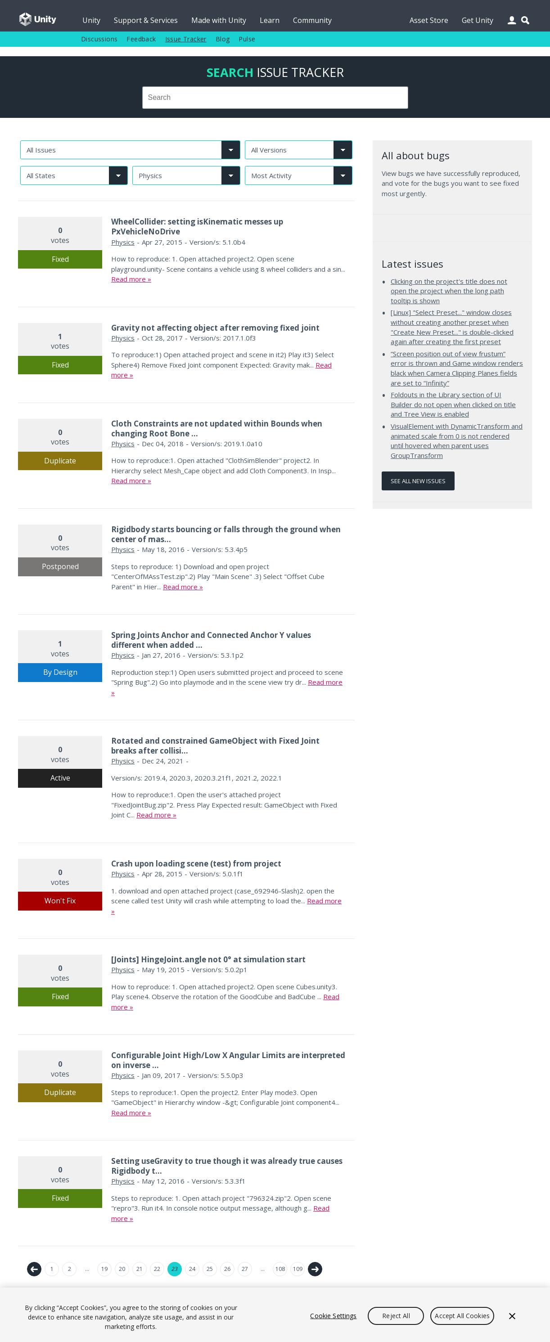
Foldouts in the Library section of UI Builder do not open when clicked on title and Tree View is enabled (453, 404)
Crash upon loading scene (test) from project (196, 863)
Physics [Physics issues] (123, 242)
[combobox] (275, 97)
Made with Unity (218, 20)
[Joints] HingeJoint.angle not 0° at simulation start (208, 959)
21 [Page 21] (139, 1269)
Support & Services (146, 20)
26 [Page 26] (227, 1269)
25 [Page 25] (210, 1269)
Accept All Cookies (462, 1315)
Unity (91, 20)
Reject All (396, 1315)
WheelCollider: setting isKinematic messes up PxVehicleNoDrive (197, 226)
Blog (223, 39)
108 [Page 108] (280, 1269)
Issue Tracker (186, 39)
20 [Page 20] (122, 1269)
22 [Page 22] (157, 1269)
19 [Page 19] (104, 1269)
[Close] (512, 1316)
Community (312, 20)
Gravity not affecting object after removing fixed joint (215, 328)
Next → (315, 1269)
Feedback (141, 39)
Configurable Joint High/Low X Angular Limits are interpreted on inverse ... (228, 1060)
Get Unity (477, 20)
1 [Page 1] (52, 1269)
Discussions (99, 39)
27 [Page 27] (245, 1269)
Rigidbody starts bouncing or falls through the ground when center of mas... (226, 534)
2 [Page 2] (69, 1269)
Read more (128, 278)
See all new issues (418, 481)
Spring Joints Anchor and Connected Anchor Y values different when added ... (211, 640)
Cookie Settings (333, 1315)
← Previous (34, 1269)
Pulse (247, 39)
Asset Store (429, 20)
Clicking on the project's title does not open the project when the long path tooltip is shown (449, 291)
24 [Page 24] (192, 1269)
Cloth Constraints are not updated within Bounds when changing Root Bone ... (216, 428)
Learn (270, 20)
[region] (275, 1315)
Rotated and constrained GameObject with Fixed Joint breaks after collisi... (215, 746)
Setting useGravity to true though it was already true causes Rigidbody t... (227, 1166)
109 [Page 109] (297, 1269)
